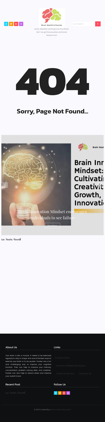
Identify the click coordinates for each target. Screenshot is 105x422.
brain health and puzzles (61, 409)
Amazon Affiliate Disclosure (70, 365)
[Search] (83, 23)
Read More (52, 225)
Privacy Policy (62, 357)
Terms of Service (65, 373)
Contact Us (85, 373)
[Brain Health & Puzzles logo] (52, 17)
